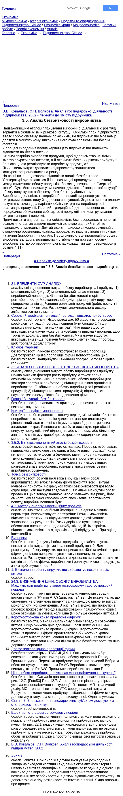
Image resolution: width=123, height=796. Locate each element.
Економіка (10, 17)
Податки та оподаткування (82, 21)
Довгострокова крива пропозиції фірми (43, 649)
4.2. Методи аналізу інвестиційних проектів (46, 506)
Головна (8, 33)
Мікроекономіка (14, 21)
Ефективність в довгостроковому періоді (44, 712)
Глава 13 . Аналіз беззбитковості (37, 399)
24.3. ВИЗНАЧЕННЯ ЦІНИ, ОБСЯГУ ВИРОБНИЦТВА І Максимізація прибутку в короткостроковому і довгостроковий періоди (61, 585)
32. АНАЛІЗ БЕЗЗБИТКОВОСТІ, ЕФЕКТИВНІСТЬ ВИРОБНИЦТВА (65, 367)
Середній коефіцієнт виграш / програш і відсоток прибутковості (62, 315)
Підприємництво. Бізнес (21, 25)
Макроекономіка (86, 25)
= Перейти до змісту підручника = (61, 261)
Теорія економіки (30, 29)
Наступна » (111, 103)
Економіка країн (57, 25)
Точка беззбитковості (28, 474)
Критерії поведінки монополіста (37, 411)
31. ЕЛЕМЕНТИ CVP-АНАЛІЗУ (36, 284)
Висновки (19, 538)
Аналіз (52, 29)
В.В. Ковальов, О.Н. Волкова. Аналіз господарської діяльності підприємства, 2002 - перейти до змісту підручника (57, 113)
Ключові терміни (24, 347)
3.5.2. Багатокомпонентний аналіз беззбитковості (51, 442)
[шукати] (82, 8)
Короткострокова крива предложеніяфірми (46, 617)
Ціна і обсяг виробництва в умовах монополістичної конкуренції (63, 673)
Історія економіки (44, 21)
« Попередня (11, 103)
